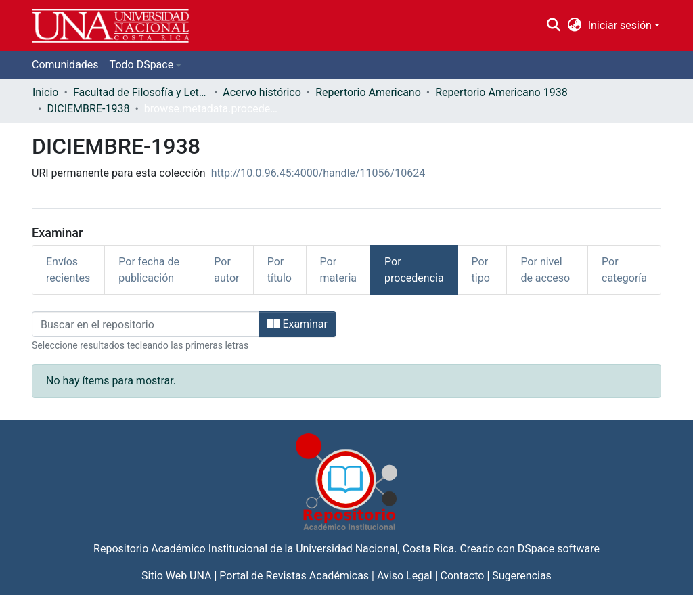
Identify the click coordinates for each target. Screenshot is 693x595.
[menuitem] (574, 26)
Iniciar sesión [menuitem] (620, 25)
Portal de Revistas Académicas (294, 575)
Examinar (297, 323)
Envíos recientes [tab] (68, 269)
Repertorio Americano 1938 (501, 92)
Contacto (463, 575)
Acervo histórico (262, 92)
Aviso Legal (404, 575)
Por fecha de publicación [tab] (148, 269)
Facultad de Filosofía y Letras (140, 92)
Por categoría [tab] (624, 269)
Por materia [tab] (338, 269)
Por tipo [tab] (481, 269)
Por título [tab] (279, 269)
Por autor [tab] (226, 269)
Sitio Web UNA (176, 575)
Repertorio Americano (368, 92)
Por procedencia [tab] (414, 269)
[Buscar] (553, 26)
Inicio (45, 92)
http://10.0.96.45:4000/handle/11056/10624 (318, 173)
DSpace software (559, 548)
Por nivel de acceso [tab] (545, 269)
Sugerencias (522, 575)
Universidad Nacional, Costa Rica (375, 548)
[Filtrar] (145, 324)
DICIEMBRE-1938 (88, 108)
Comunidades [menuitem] (65, 64)
